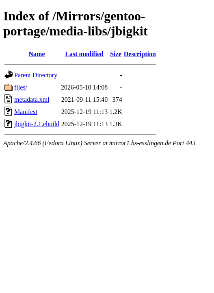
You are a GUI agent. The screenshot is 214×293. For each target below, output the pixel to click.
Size (115, 53)
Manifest (25, 111)
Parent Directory (35, 75)
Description (140, 53)
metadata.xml (32, 99)
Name (37, 53)
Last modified (84, 53)
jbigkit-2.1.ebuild (36, 123)
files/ (20, 87)
